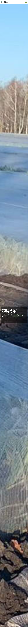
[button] (26, 2)
